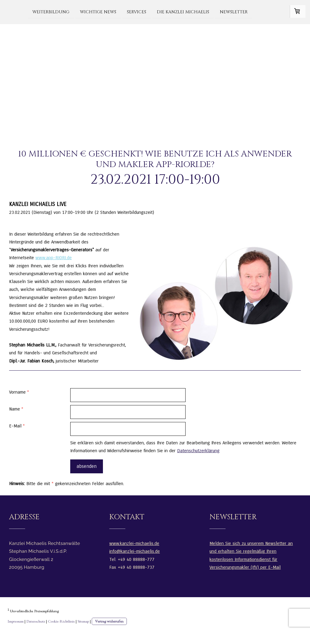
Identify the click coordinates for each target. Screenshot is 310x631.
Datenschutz (35, 621)
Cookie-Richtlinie (61, 621)
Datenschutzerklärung (198, 450)
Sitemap (83, 621)
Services (136, 11)
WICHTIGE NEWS (98, 11)
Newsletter (234, 11)
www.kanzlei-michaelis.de (134, 543)
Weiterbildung (50, 11)
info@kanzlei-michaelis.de (134, 551)
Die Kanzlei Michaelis (183, 11)
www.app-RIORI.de (53, 257)
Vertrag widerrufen (109, 621)
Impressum (16, 621)
